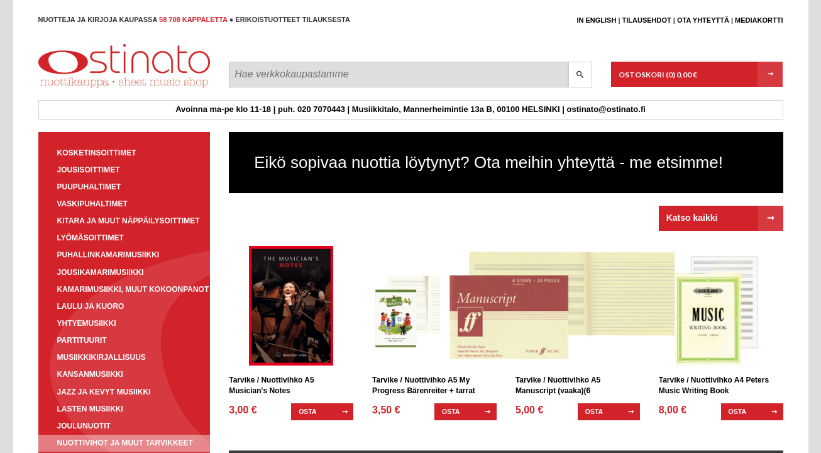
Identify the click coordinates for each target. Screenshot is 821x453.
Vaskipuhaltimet (92, 203)
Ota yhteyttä (703, 20)
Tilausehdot (646, 20)
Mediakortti (759, 20)
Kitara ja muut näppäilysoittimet (128, 220)
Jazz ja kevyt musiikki (104, 392)
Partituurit (82, 340)
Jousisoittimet (88, 169)
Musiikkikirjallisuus (101, 357)
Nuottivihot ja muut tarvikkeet (125, 443)
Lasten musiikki (90, 409)
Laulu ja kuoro (90, 306)
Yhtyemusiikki (86, 323)
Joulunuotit (84, 426)
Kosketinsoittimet (96, 152)
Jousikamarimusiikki (100, 272)
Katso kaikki (692, 218)
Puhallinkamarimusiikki (108, 254)
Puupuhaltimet (89, 186)
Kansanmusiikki (90, 374)
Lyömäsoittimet (90, 237)
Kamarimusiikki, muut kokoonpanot (133, 289)
